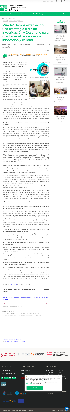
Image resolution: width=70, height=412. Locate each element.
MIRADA (20, 20)
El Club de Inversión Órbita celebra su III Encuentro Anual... (60, 59)
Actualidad (5, 18)
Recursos (24, 14)
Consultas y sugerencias (8, 373)
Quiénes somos (5, 370)
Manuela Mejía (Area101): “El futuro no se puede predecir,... (60, 37)
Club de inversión (15, 14)
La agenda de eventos (9, 343)
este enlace (13, 284)
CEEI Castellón (7, 367)
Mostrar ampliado (44, 62)
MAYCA (13, 312)
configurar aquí (29, 383)
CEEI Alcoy (60, 372)
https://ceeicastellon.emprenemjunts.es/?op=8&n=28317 (27, 315)
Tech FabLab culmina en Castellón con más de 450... (60, 119)
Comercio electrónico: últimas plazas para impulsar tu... (60, 98)
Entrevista (12, 18)
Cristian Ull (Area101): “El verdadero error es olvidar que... (60, 80)
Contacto (3, 372)
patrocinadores (13, 20)
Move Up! (5, 20)
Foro (22, 373)
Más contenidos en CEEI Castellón (12, 339)
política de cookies (45, 380)
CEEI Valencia (49, 374)
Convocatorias (5, 14)
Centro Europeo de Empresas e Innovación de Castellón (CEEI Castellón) (28, 54)
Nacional (59, 374)
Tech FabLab (36, 14)
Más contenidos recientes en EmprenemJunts (15, 341)
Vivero (30, 14)
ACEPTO (35, 387)
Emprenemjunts (28, 367)
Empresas (57, 14)
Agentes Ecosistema (47, 14)
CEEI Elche (60, 370)
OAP (63, 14)
